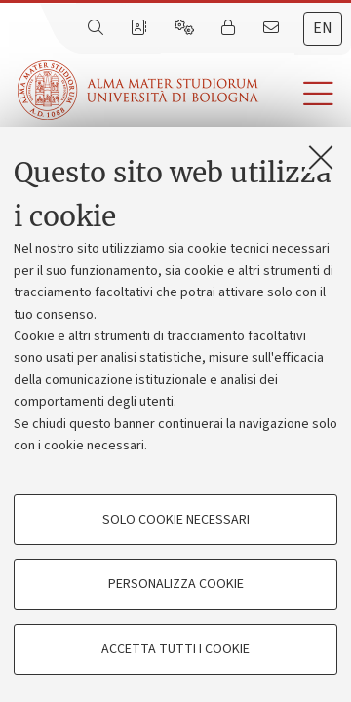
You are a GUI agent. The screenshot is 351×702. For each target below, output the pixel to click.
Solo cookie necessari (176, 519)
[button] (304, 94)
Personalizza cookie (176, 584)
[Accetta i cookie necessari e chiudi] (320, 157)
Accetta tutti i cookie (175, 649)
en (322, 28)
